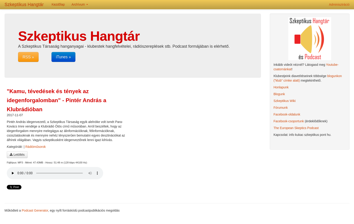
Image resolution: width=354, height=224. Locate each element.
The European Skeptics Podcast (296, 128)
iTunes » (63, 57)
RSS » (28, 57)
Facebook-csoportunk (288, 121)
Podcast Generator (35, 210)
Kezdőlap (58, 4)
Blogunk (279, 94)
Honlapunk (281, 87)
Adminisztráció (339, 4)
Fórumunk (280, 107)
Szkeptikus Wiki (284, 101)
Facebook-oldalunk (286, 114)
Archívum (80, 4)
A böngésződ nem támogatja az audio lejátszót (55, 173)
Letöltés (17, 154)
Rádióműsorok (35, 147)
